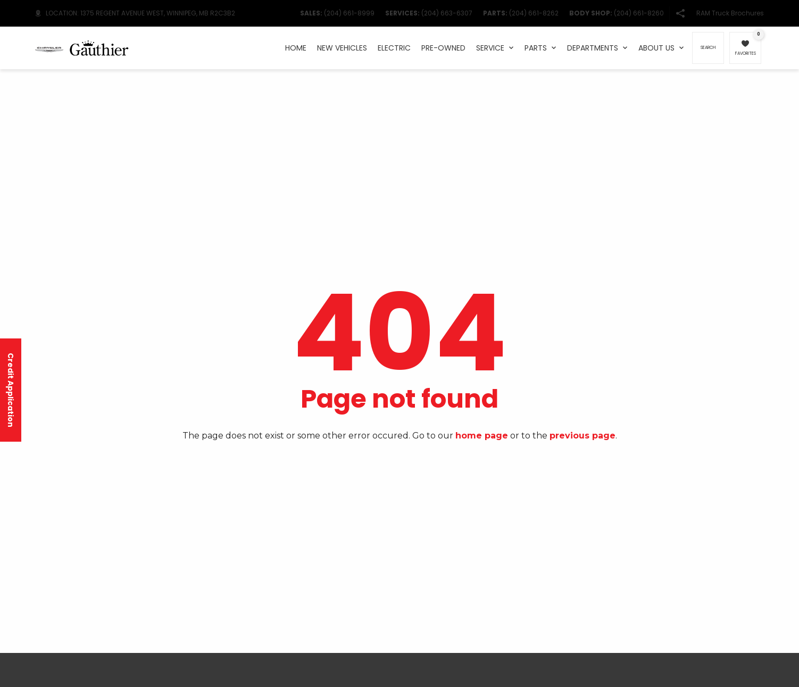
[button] (680, 13)
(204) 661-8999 (349, 13)
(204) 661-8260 (639, 13)
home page (481, 436)
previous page (582, 436)
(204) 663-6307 (446, 13)
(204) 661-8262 (534, 13)
